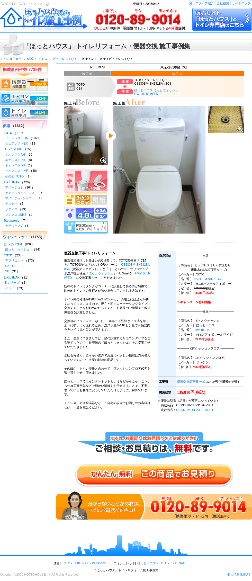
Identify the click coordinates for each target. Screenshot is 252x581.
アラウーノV (14, 226)
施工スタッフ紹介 (201, 3)
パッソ (9, 288)
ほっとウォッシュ (101, 273)
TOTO (8, 133)
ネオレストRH (15, 160)
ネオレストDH (15, 165)
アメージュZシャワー (20, 198)
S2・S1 (10, 266)
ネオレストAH (15, 154)
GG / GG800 (13, 149)
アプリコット (14, 260)
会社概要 (223, 3)
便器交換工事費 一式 (191, 381)
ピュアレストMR (17, 171)
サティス (11, 209)
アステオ (11, 203)
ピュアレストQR (16, 138)
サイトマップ (241, 3)
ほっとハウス (13, 244)
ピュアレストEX (16, 143)
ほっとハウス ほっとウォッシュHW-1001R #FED (156, 92)
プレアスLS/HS (15, 215)
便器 (6, 126)
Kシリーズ (12, 282)
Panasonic (11, 220)
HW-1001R (202, 330)
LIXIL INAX (12, 182)
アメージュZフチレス (20, 193)
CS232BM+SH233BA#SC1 (194, 410)
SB (7, 271)
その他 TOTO (14, 176)
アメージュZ (13, 187)
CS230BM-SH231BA (207, 279)
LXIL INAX (178, 563)
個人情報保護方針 (239, 574)
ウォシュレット (15, 237)
